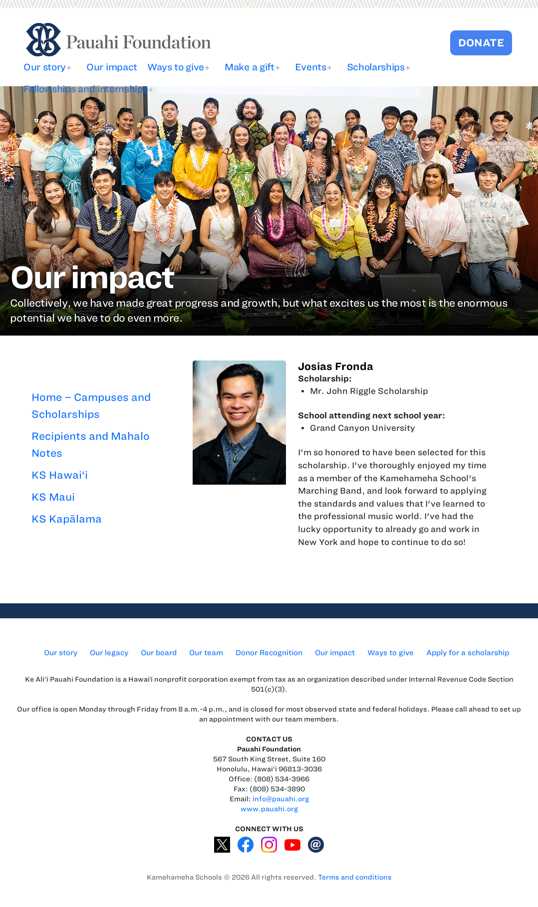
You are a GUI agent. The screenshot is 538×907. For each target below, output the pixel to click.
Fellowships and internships (85, 89)
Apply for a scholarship (467, 653)
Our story (44, 67)
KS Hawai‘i (59, 475)
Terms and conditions (355, 877)
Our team (206, 653)
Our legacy (109, 653)
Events (310, 67)
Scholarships (376, 67)
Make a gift (249, 67)
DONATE (481, 42)
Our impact (111, 67)
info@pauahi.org (281, 799)
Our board (159, 653)
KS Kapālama (66, 519)
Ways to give (175, 67)
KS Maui (53, 497)
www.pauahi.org (269, 809)
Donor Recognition (269, 653)
